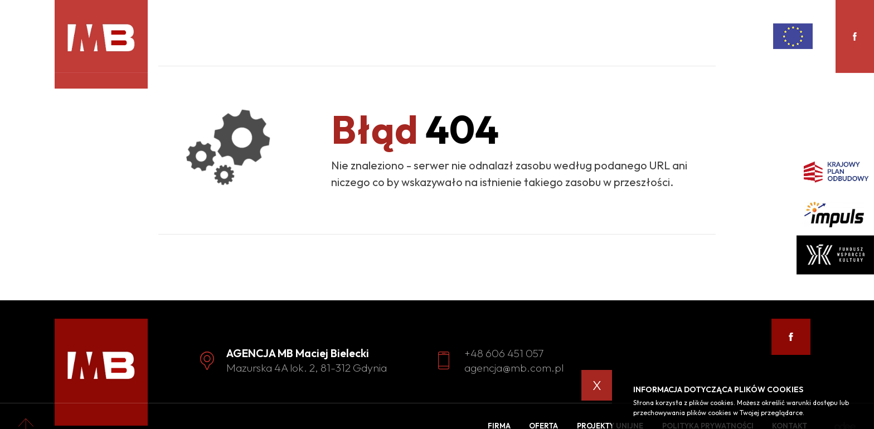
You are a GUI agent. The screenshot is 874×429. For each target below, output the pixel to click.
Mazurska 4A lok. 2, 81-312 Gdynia (306, 367)
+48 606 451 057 (503, 353)
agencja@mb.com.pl (514, 367)
